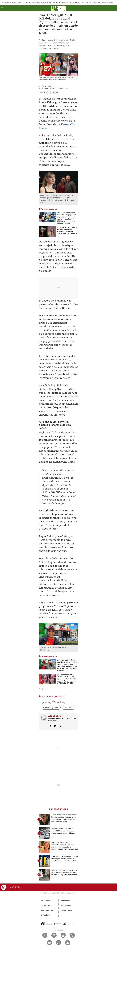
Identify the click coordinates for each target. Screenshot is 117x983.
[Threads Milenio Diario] (72, 935)
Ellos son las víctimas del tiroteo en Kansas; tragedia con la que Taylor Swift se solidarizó (67, 230)
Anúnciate (45, 915)
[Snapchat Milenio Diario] (67, 942)
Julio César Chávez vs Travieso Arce (88, 2)
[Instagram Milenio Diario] (63, 935)
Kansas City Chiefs (51, 707)
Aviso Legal (66, 910)
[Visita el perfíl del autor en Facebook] (50, 726)
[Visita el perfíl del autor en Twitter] (60, 726)
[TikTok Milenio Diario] (58, 942)
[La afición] (58, 8)
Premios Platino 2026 (67, 2)
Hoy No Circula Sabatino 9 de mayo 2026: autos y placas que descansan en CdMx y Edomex (63, 830)
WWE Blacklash (107, 2)
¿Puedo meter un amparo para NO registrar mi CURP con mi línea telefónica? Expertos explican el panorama (64, 873)
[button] (2, 9)
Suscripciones (47, 910)
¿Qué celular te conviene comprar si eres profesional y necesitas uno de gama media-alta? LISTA (64, 858)
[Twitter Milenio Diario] (54, 935)
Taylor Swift (58, 702)
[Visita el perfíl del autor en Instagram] (55, 726)
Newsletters (46, 901)
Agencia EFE (45, 86)
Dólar (13, 2)
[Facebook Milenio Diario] (44, 935)
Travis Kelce (68, 707)
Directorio (65, 901)
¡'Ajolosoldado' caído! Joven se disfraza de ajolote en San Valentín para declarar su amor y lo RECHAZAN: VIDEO (67, 678)
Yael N (19, 2)
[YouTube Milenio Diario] (49, 942)
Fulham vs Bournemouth (50, 2)
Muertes (46, 702)
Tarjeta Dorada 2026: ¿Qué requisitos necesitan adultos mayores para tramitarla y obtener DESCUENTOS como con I (64, 845)
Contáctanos (46, 905)
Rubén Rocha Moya (33, 2)
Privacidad (66, 905)
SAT (24, 2)
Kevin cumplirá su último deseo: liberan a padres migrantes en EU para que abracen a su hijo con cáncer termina (64, 818)
